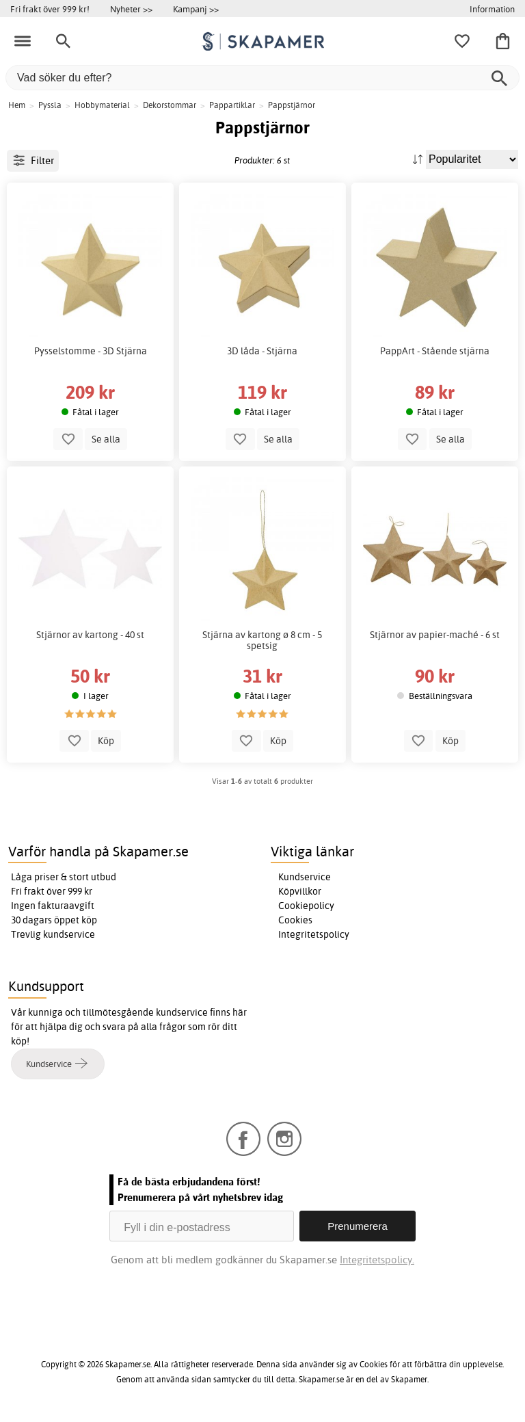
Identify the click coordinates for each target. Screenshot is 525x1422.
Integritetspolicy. (377, 1259)
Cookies (295, 920)
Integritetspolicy (313, 934)
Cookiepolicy (306, 905)
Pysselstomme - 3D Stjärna (90, 350)
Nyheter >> (131, 8)
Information (492, 8)
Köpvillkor (299, 891)
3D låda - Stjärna (262, 350)
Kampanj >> (196, 8)
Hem (16, 105)
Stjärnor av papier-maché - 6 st (435, 634)
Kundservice (304, 877)
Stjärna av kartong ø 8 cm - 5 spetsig (262, 640)
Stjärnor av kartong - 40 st (90, 634)
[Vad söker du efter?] (262, 77)
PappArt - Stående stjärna (434, 350)
